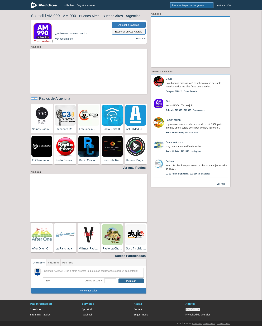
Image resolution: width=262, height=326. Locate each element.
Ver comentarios (88, 290)
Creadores (35, 309)
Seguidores (53, 263)
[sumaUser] (110, 280)
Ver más (221, 183)
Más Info (141, 38)
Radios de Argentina (54, 98)
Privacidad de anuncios (198, 314)
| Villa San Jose (182, 132)
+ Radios (69, 5)
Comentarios (39, 263)
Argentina (133, 16)
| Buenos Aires (185, 110)
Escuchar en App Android (128, 31)
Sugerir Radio (141, 314)
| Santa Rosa (188, 174)
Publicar (131, 281)
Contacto (138, 309)
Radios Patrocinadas (130, 256)
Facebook (87, 314)
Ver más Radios (134, 167)
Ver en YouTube (42, 41)
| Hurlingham (184, 151)
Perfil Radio (67, 263)
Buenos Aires (89, 16)
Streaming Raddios (40, 314)
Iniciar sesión (224, 5)
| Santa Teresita (181, 91)
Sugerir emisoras (86, 5)
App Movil (87, 309)
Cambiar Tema (223, 323)
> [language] (192, 309)
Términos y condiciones (204, 323)
